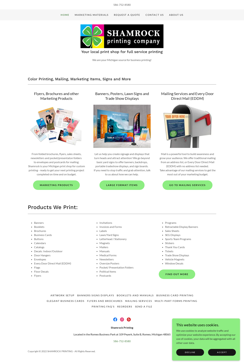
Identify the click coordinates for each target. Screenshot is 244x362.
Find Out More (177, 274)
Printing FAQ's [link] (103, 306)
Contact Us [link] (155, 14)
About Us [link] (176, 14)
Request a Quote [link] (127, 14)
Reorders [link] (124, 306)
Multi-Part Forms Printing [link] (176, 300)
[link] (122, 35)
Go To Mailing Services (187, 185)
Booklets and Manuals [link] (135, 295)
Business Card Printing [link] (175, 295)
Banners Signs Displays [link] (95, 295)
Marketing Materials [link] (91, 14)
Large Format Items (122, 185)
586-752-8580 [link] (122, 4)
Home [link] (65, 14)
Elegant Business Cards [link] (65, 300)
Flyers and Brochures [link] (105, 300)
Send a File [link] (143, 306)
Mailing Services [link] (138, 300)
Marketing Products (56, 185)
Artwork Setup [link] (62, 295)
